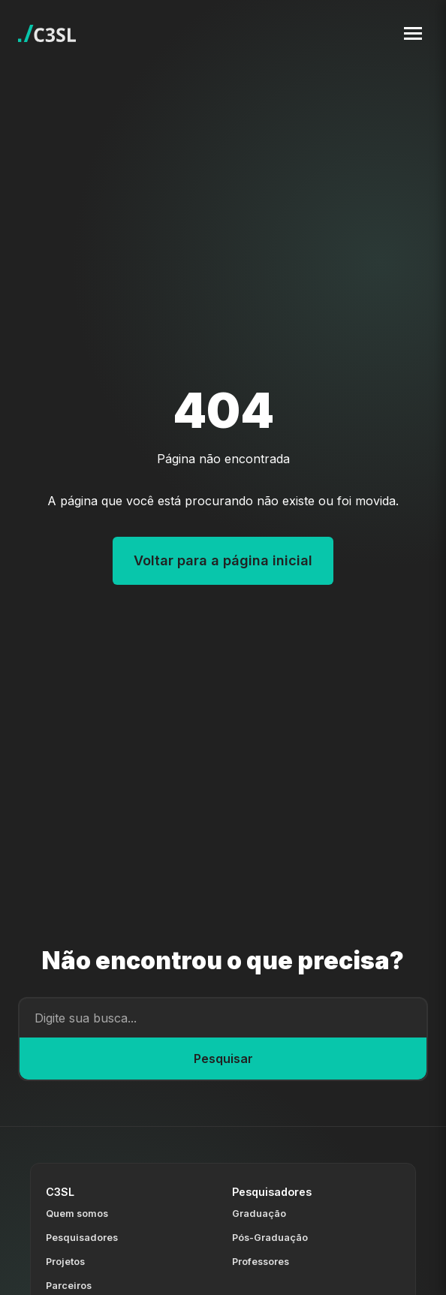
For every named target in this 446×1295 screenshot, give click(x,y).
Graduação (259, 1213)
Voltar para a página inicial (223, 560)
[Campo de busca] (223, 1018)
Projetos (65, 1261)
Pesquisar (223, 1058)
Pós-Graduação (270, 1237)
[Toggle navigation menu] (413, 33)
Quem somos (77, 1213)
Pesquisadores (82, 1237)
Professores (260, 1261)
